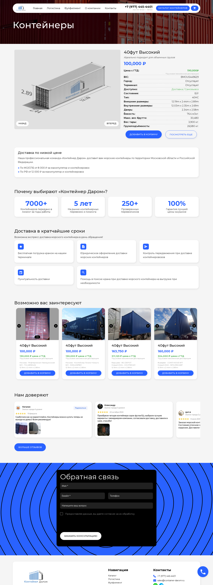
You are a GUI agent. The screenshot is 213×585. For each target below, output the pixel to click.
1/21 (175, 337)
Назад (22, 123)
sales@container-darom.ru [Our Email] (170, 580)
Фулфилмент (72, 8)
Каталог (112, 576)
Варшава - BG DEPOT (121, 363)
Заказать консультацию (80, 536)
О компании (92, 8)
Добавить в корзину (144, 134)
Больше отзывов (30, 447)
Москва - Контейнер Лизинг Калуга (82, 363)
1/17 (83, 337)
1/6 (37, 337)
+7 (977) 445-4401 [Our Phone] (166, 576)
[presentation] (82, 523)
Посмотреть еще (181, 134)
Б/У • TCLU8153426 (28, 365)
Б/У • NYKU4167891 (74, 365)
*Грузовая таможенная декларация (182, 74)
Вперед (111, 123)
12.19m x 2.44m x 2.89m (30, 367)
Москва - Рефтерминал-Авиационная (37, 363)
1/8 (129, 337)
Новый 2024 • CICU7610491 (123, 365)
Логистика (53, 8)
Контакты (110, 8)
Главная (37, 8)
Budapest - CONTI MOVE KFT (170, 363)
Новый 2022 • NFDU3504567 (170, 365)
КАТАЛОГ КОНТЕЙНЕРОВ (172, 8)
